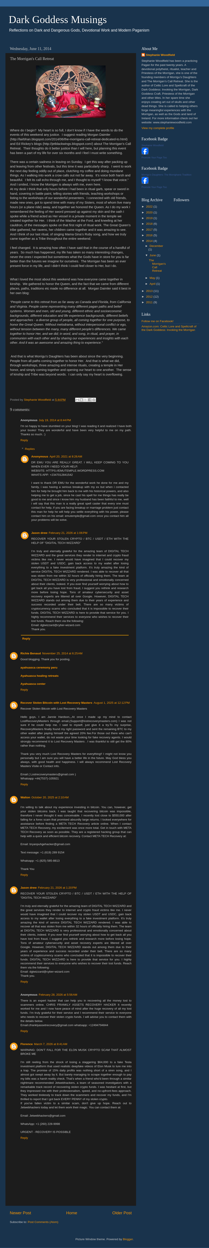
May (153, 278)
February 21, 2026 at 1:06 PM (68, 532)
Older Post (122, 1213)
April (153, 283)
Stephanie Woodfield (160, 55)
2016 (149, 235)
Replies (30, 449)
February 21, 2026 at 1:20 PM (57, 887)
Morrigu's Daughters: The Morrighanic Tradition (166, 174)
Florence (26, 1044)
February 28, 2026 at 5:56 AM (58, 994)
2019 (149, 218)
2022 (149, 206)
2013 (149, 291)
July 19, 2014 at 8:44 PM (55, 420)
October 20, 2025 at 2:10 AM (50, 797)
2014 (149, 241)
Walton (25, 797)
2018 (149, 223)
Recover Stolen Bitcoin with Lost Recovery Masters (56, 702)
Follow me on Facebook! (158, 321)
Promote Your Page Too (154, 157)
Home (71, 1213)
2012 (149, 296)
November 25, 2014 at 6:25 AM (62, 653)
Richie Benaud (30, 653)
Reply (24, 440)
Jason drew (39, 532)
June (153, 255)
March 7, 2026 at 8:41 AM (50, 1044)
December (156, 246)
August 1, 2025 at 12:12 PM (112, 702)
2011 (149, 302)
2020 (149, 212)
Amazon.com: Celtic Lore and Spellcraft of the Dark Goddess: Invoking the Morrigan (169, 328)
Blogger (128, 1239)
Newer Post (20, 1213)
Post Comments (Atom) (43, 1222)
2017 (149, 229)
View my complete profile (158, 128)
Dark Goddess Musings (58, 19)
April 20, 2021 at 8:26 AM (66, 456)
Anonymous (39, 456)
